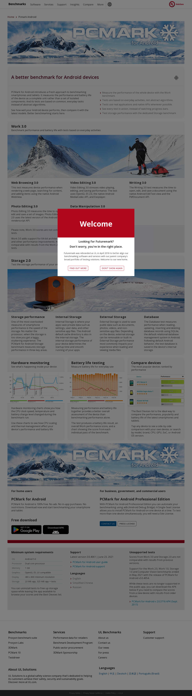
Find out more (78, 268)
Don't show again (112, 268)
